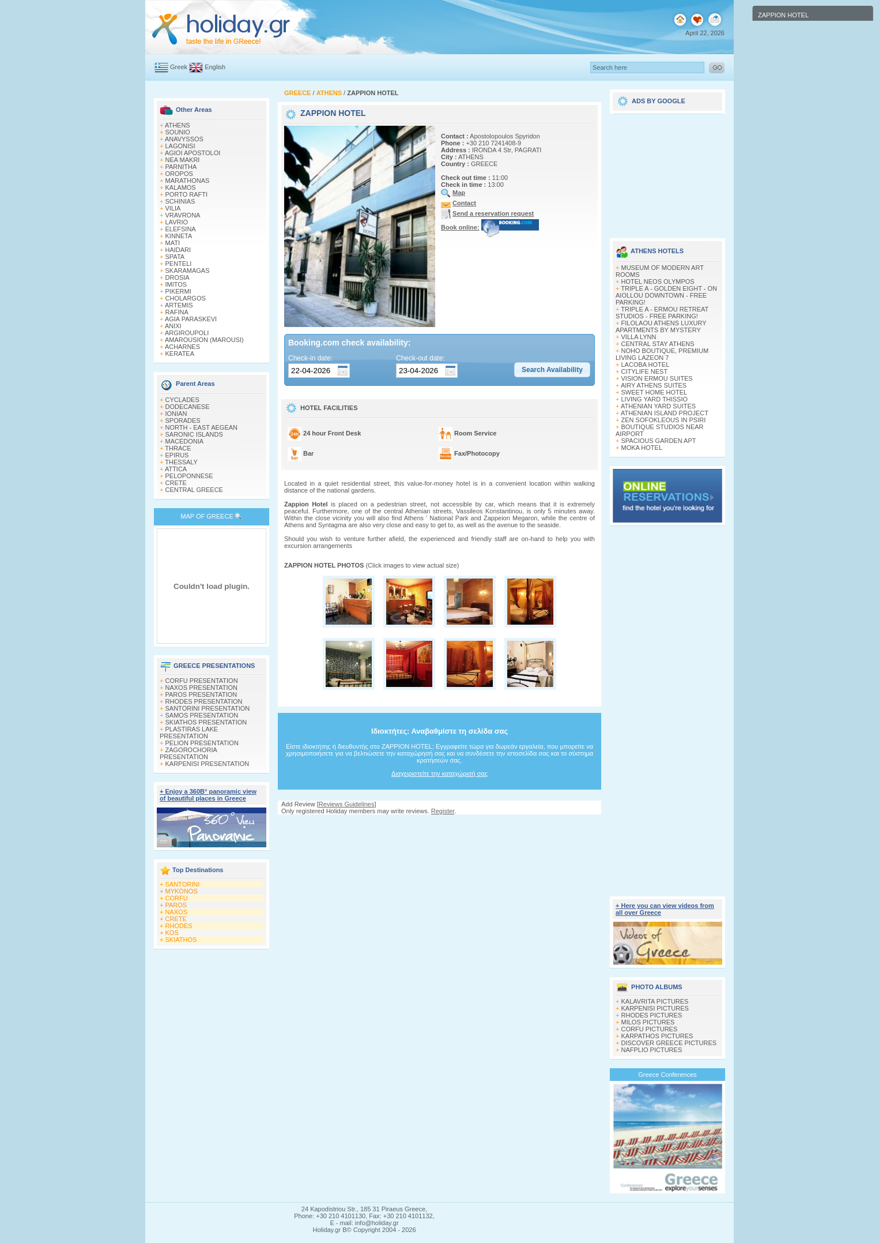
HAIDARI (178, 249)
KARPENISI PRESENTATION (207, 763)
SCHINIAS (180, 201)
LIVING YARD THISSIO (654, 399)
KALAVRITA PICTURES (655, 1001)
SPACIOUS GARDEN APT (658, 440)
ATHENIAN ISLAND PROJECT (664, 413)
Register (442, 811)
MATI (172, 242)
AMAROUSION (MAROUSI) (204, 339)
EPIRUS (177, 455)
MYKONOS (181, 891)
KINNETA (179, 235)
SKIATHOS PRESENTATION (206, 722)
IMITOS (176, 284)
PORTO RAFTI (186, 194)
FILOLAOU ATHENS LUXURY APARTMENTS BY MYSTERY (661, 326)
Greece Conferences (667, 1074)
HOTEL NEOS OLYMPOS (658, 281)
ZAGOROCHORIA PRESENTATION (188, 753)
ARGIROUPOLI (187, 332)
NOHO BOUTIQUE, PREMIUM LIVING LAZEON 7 (662, 354)
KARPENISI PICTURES (655, 1008)
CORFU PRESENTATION (201, 680)
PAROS (176, 905)
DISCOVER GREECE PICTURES (669, 1042)
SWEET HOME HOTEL (654, 392)
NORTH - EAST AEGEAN (201, 427)
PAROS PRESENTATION (201, 694)
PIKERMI (178, 291)
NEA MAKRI (182, 159)
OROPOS (179, 173)
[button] (552, 369)
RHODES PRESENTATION (204, 701)
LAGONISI (180, 145)
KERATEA (180, 353)
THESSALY (181, 462)
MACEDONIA (184, 441)
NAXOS (176, 911)
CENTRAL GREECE (194, 489)
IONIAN (176, 413)
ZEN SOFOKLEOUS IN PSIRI (663, 419)
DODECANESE (187, 406)
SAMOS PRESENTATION (202, 715)
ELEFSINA (180, 229)
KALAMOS (180, 187)
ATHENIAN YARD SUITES (658, 406)
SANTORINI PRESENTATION (207, 708)
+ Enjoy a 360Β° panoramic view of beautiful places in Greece (208, 795)
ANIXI (173, 325)
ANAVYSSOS (184, 139)
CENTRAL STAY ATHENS (658, 343)
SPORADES (183, 420)
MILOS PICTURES (648, 1022)
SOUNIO (177, 132)
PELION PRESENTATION (202, 742)
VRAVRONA (183, 215)
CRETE (176, 482)
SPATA (175, 256)
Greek (178, 66)
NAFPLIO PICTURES (651, 1049)
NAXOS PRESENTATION (201, 687)
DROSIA (177, 277)
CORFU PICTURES (649, 1029)
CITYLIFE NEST (644, 371)
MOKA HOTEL (642, 447)
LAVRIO (176, 222)
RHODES (179, 925)
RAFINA (176, 312)
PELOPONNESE (189, 475)
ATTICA (176, 468)
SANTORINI (182, 884)
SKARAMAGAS (187, 270)
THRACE (178, 448)
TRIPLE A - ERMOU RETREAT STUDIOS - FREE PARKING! (662, 313)
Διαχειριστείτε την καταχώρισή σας (439, 773)
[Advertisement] (439, 825)
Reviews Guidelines (347, 804)
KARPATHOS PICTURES (657, 1035)
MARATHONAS (187, 180)
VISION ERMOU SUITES (657, 378)
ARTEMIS (179, 305)
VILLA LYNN (639, 336)
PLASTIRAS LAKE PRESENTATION (189, 732)
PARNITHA (181, 166)
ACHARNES (182, 346)
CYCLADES (182, 399)
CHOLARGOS (185, 298)
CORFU (176, 898)
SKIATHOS (181, 939)
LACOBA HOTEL (645, 364)
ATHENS (177, 125)
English (215, 66)
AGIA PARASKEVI (191, 319)
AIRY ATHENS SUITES (653, 385)
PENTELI (178, 263)
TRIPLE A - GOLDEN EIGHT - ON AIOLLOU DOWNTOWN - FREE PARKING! (666, 295)
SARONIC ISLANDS (194, 434)
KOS (172, 932)
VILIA (173, 208)
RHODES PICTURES (651, 1015)
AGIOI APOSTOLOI (192, 152)
